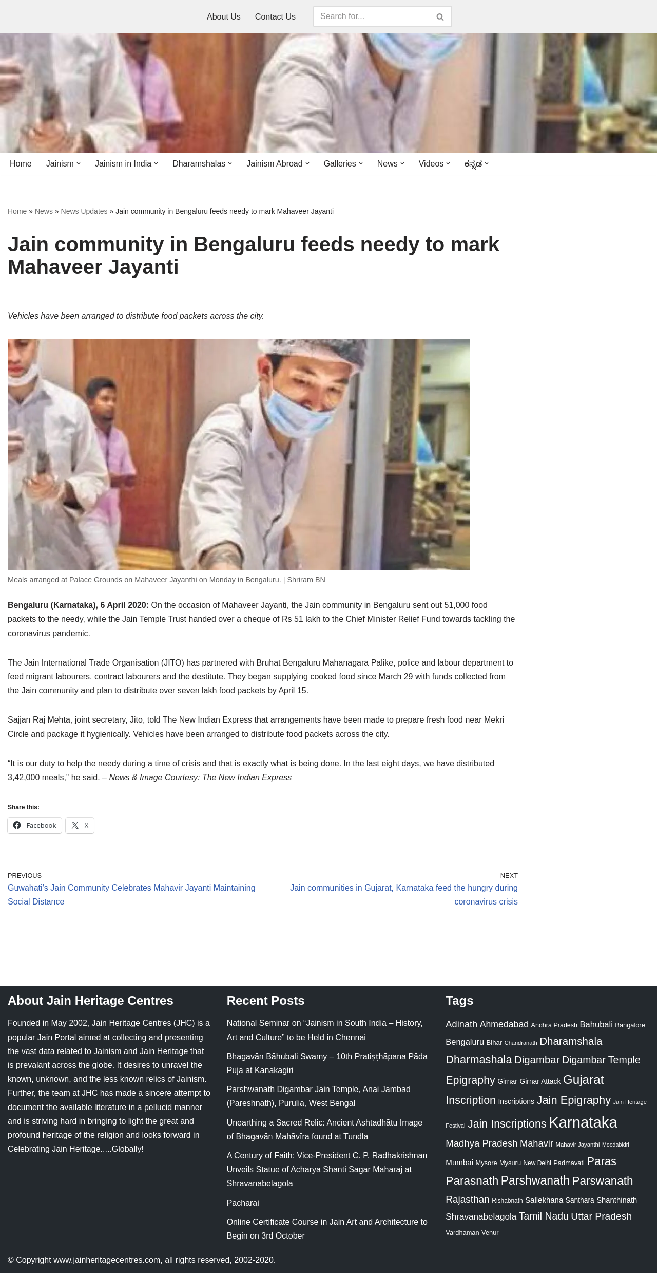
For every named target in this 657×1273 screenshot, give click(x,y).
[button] (78, 163)
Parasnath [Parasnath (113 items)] (472, 1180)
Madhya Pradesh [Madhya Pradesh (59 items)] (481, 1143)
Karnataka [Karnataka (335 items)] (583, 1122)
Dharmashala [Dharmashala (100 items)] (479, 1059)
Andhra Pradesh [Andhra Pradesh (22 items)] (554, 1025)
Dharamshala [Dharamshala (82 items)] (570, 1041)
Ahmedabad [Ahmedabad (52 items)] (504, 1024)
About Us (224, 16)
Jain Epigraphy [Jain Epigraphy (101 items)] (573, 1100)
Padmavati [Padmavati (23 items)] (569, 1163)
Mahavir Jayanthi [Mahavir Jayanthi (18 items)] (577, 1144)
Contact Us (275, 16)
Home (21, 163)
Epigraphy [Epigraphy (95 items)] (470, 1080)
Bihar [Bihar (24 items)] (495, 1042)
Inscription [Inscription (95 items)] (471, 1100)
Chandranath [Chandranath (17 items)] (521, 1043)
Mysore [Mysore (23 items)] (486, 1163)
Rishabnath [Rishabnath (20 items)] (507, 1200)
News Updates (84, 211)
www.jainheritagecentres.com (106, 1260)
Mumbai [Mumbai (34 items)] (459, 1162)
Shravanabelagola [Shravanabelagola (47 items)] (481, 1217)
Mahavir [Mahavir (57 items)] (536, 1143)
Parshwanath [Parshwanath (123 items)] (535, 1180)
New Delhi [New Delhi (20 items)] (537, 1163)
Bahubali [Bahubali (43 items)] (595, 1024)
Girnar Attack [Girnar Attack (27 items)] (540, 1081)
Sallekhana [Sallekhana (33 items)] (544, 1199)
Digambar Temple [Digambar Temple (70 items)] (601, 1059)
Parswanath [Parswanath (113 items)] (602, 1180)
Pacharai (243, 1202)
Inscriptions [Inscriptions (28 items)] (516, 1101)
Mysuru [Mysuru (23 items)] (510, 1163)
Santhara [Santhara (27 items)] (580, 1200)
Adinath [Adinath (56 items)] (461, 1024)
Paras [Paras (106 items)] (601, 1161)
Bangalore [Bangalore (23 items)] (630, 1025)
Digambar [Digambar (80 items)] (537, 1059)
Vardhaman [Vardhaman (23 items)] (462, 1233)
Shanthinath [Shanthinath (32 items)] (616, 1200)
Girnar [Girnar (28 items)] (507, 1081)
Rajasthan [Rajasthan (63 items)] (468, 1199)
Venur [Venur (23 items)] (489, 1233)
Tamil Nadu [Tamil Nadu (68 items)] (544, 1216)
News (44, 211)
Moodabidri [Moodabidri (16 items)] (615, 1144)
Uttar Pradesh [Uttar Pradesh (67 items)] (601, 1216)
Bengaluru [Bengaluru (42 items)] (465, 1041)
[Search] (371, 16)
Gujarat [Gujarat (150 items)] (583, 1079)
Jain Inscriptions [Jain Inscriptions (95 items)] (507, 1124)
